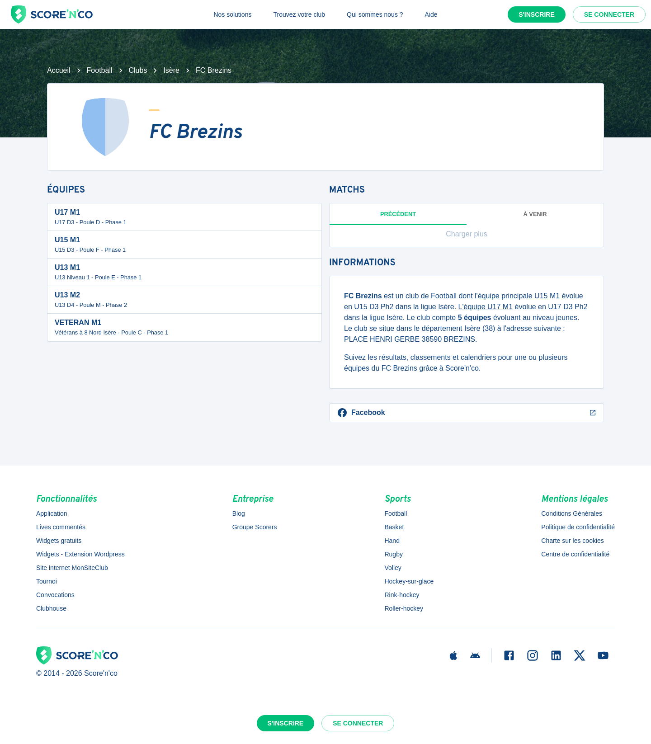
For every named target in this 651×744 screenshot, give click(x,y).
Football (100, 70)
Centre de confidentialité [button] (575, 554)
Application (51, 513)
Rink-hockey (401, 594)
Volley (392, 567)
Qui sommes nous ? (375, 14)
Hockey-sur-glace (409, 581)
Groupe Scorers (254, 527)
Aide (431, 14)
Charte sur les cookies (572, 540)
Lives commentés (60, 527)
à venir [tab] (535, 214)
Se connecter (609, 14)
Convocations (55, 594)
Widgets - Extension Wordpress (80, 554)
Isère (171, 70)
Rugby (393, 554)
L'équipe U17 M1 (485, 307)
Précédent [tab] (398, 218)
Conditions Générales (571, 513)
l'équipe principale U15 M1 (517, 296)
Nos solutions (232, 14)
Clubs (138, 70)
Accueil (59, 70)
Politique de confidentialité (578, 527)
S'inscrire (537, 14)
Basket (394, 527)
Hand (391, 540)
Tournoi (46, 581)
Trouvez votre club (299, 14)
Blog (238, 513)
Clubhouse (51, 608)
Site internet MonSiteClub (72, 567)
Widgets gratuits (58, 540)
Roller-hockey (403, 608)
